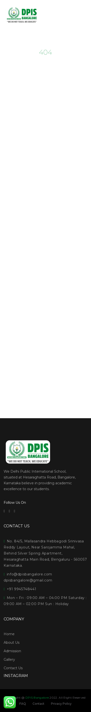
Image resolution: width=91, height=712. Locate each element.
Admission (12, 651)
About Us (11, 642)
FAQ (22, 703)
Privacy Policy (61, 703)
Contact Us (13, 668)
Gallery (9, 659)
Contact (38, 703)
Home (9, 634)
